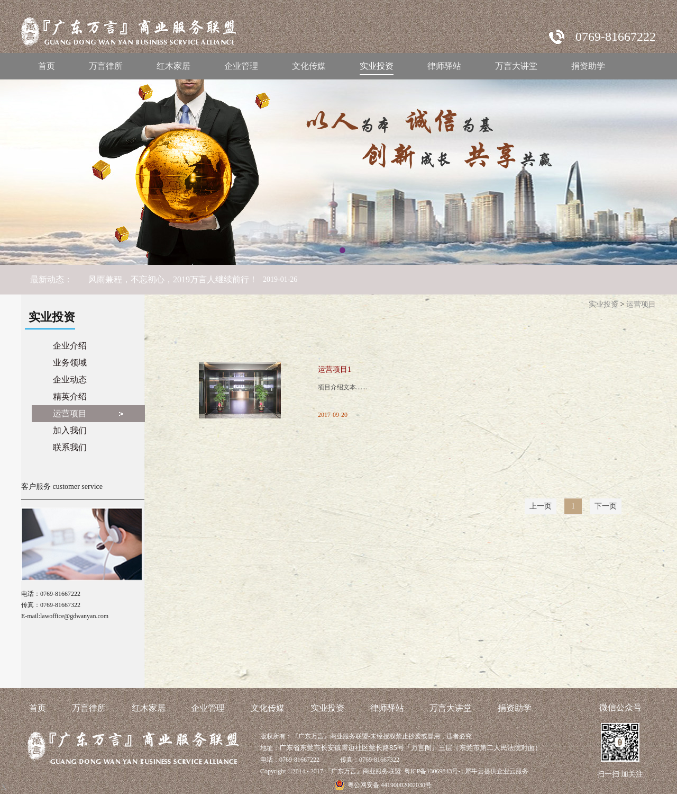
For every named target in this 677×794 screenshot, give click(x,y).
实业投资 (603, 304)
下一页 (605, 506)
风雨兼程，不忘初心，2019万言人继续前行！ (173, 279)
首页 (46, 65)
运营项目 (641, 304)
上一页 (540, 506)
